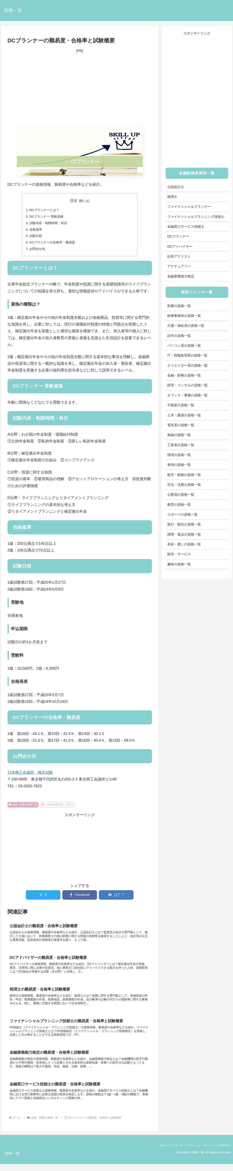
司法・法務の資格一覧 (184, 484)
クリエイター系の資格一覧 (187, 365)
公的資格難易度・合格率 (57, 806)
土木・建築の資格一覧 (184, 415)
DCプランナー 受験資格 (48, 217)
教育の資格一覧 (179, 504)
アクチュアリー (179, 266)
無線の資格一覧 (179, 435)
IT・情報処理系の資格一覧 (187, 355)
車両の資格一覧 (179, 465)
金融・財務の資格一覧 (23, 806)
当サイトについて (167, 1152)
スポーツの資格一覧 (182, 514)
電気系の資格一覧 (180, 425)
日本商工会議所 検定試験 (30, 775)
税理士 (172, 197)
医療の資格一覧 (179, 306)
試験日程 (36, 237)
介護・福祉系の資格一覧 (185, 325)
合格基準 (36, 230)
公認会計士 (175, 187)
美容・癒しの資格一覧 (184, 544)
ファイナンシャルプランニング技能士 (195, 216)
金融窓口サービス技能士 (185, 226)
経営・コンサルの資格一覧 (187, 385)
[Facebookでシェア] (79, 897)
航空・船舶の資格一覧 (184, 475)
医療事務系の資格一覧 (184, 316)
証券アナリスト (179, 256)
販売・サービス (179, 554)
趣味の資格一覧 (179, 564)
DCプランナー (178, 236)
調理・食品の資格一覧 (184, 534)
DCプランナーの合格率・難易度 (54, 244)
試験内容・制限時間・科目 (50, 224)
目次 (73, 201)
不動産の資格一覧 (180, 405)
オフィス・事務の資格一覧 (187, 395)
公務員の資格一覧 (180, 494)
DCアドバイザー (179, 246)
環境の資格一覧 (179, 455)
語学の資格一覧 (179, 335)
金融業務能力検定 (180, 276)
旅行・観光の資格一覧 (184, 524)
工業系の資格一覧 (180, 445)
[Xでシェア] (43, 897)
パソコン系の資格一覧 (184, 345)
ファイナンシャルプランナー (189, 206)
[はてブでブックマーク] (116, 897)
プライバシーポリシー (198, 1152)
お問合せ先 (38, 251)
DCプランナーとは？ (45, 210)
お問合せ (223, 1152)
